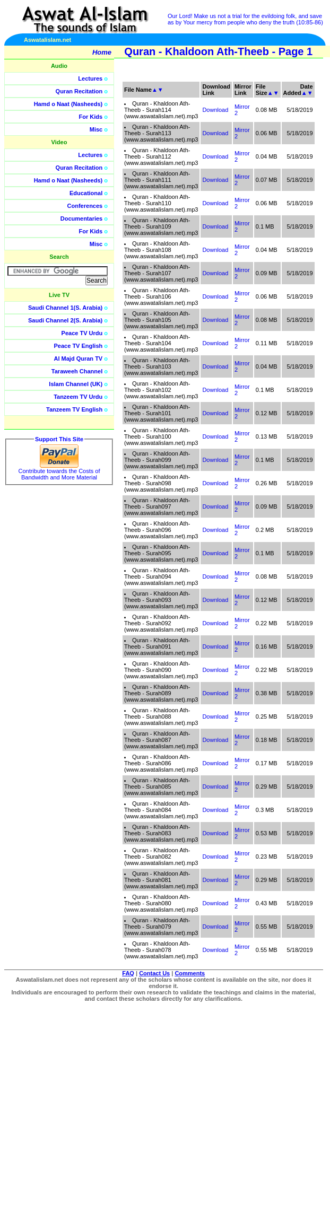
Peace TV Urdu (82, 333)
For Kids (91, 116)
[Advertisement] (241, 239)
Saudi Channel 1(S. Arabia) (65, 307)
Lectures (90, 78)
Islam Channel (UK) (75, 384)
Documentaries (81, 218)
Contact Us (154, 973)
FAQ (128, 973)
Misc (96, 129)
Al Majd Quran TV (78, 358)
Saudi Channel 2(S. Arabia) (65, 320)
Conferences (85, 206)
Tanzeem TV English (74, 409)
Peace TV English (78, 346)
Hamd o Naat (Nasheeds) (68, 104)
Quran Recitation (79, 91)
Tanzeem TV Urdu (78, 397)
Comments (190, 973)
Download (215, 413)
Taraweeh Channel (76, 371)
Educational (86, 193)
